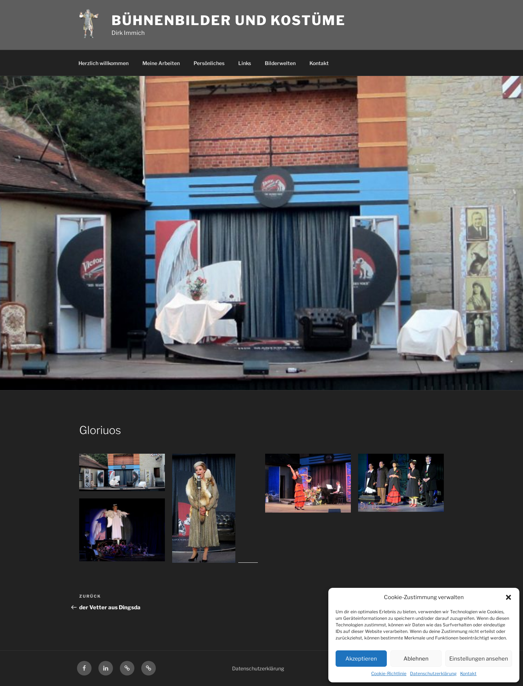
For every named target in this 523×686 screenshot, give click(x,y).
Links (244, 63)
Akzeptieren (361, 658)
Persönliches (209, 63)
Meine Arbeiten (161, 63)
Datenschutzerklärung (433, 673)
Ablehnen (416, 658)
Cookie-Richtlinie (388, 673)
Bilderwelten (280, 63)
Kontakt (468, 673)
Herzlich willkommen (103, 63)
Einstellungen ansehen (478, 658)
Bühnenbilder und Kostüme (228, 20)
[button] (508, 597)
